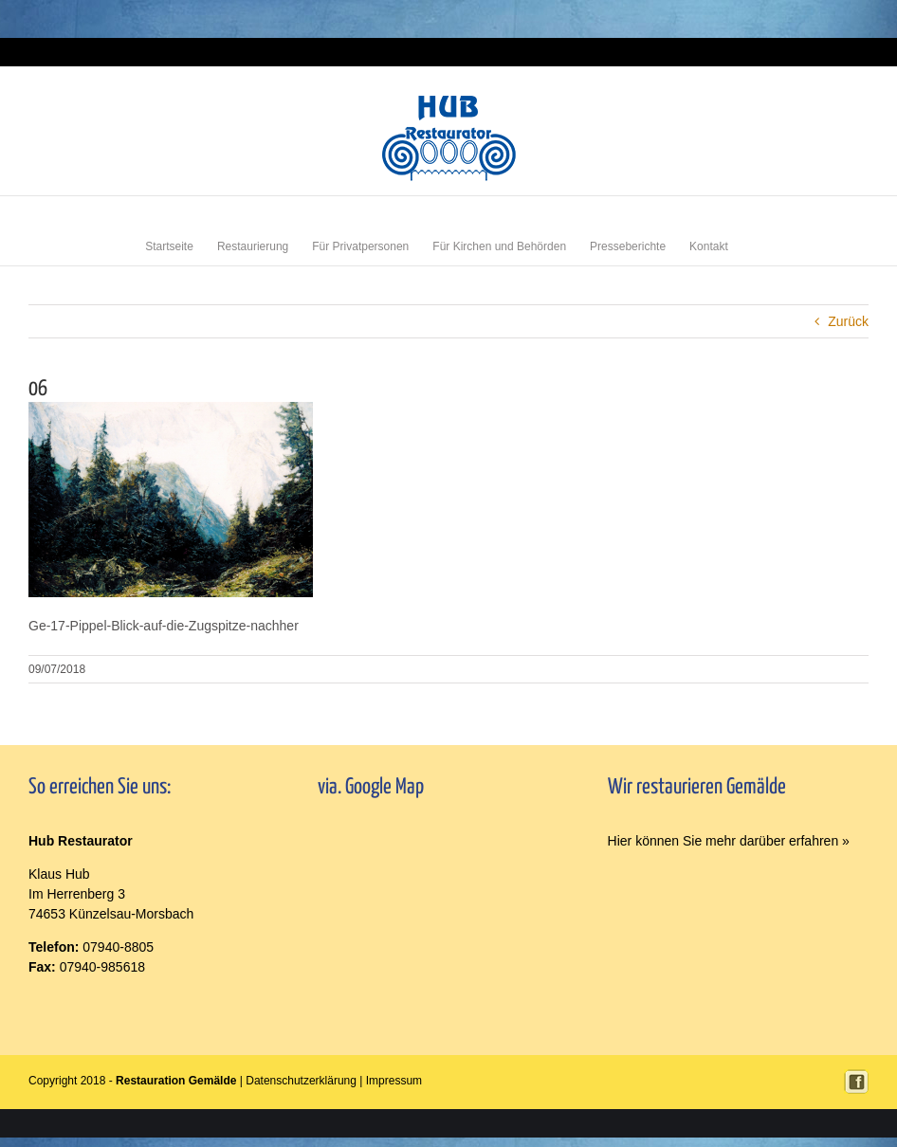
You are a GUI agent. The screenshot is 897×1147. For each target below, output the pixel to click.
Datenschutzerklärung (301, 1080)
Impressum (845, 51)
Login (802, 51)
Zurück (848, 321)
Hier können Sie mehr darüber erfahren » (729, 840)
